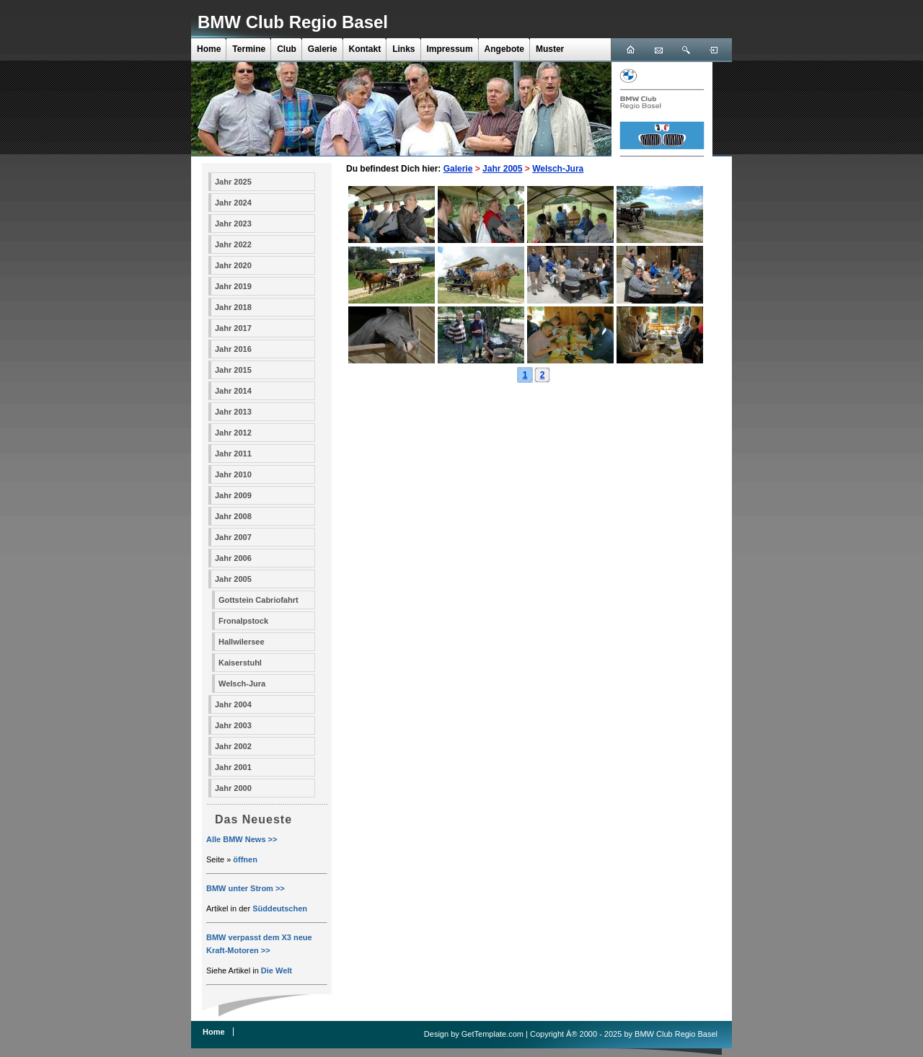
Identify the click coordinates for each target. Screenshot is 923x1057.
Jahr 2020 (233, 265)
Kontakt (365, 49)
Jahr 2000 (233, 788)
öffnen (245, 859)
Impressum (450, 49)
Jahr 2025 (233, 181)
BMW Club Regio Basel (293, 22)
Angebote (504, 49)
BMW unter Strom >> (245, 888)
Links (403, 49)
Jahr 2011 (233, 453)
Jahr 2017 (233, 328)
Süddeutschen (279, 908)
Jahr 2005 (233, 579)
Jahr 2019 (233, 286)
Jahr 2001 (233, 767)
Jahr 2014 (233, 390)
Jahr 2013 (233, 411)
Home (209, 49)
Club (286, 49)
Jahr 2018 (233, 307)
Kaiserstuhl (240, 662)
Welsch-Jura (241, 683)
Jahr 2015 (233, 370)
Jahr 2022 (233, 244)
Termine (248, 49)
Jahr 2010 (233, 474)
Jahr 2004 (233, 704)
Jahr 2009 (233, 495)
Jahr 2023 (233, 223)
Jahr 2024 (233, 202)
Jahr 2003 (233, 725)
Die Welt (276, 970)
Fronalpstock (243, 620)
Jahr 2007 (233, 537)
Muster (550, 49)
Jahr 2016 (233, 349)
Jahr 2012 (233, 432)
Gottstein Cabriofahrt (258, 600)
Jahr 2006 (233, 558)
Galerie (322, 49)
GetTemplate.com (493, 1034)
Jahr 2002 (233, 746)
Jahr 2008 (233, 516)
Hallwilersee (241, 641)
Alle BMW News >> (241, 839)
